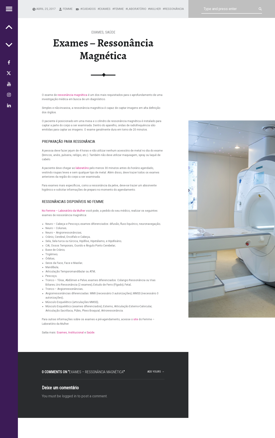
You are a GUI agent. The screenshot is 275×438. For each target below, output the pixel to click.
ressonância (174, 9)
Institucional (76, 332)
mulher (155, 9)
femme (67, 9)
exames (105, 9)
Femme (119, 9)
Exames (97, 32)
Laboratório (136, 9)
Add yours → (155, 371)
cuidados (89, 9)
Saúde (110, 32)
